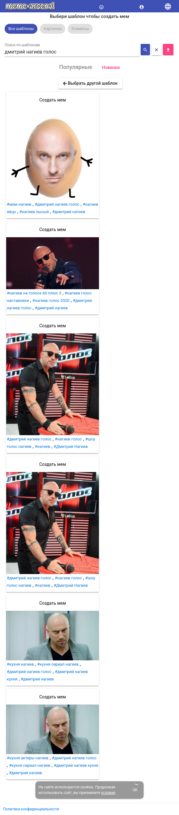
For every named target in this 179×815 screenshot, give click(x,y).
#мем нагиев (19, 204)
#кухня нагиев (20, 664)
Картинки (53, 28)
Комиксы (80, 28)
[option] (21, 29)
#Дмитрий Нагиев (71, 446)
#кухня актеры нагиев (28, 758)
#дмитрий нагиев (68, 211)
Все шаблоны (21, 28)
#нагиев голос (68, 439)
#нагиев (42, 446)
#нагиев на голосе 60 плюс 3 (34, 293)
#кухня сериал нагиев (58, 664)
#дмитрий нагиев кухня (76, 765)
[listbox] (89, 29)
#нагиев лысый (34, 211)
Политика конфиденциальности (31, 809)
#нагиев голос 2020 (51, 300)
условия (108, 793)
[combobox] (72, 52)
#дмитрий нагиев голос (57, 204)
